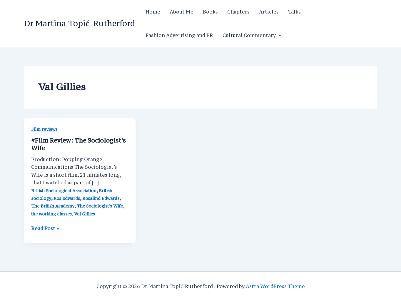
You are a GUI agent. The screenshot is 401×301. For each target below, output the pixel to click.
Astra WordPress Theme (275, 286)
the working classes (51, 214)
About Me (181, 12)
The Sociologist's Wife (100, 206)
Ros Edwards (67, 198)
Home (153, 12)
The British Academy (52, 206)
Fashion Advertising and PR (179, 35)
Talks (294, 12)
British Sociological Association (63, 190)
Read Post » (45, 228)
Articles (269, 12)
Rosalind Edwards (100, 198)
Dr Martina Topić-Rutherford (79, 23)
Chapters (238, 12)
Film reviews (44, 129)
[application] (279, 35)
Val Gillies (84, 214)
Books (210, 12)
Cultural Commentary (252, 35)
